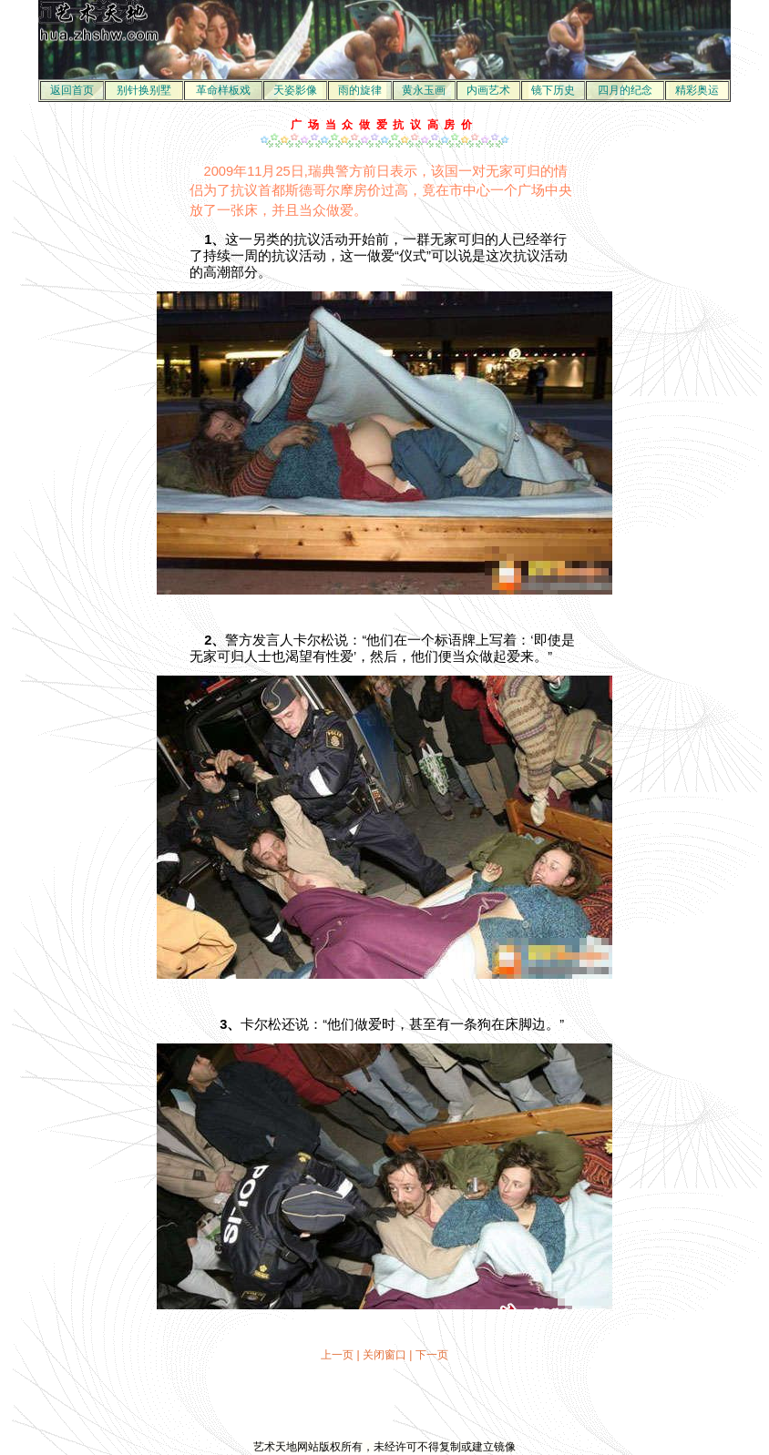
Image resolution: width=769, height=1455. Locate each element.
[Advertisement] (384, 1401)
